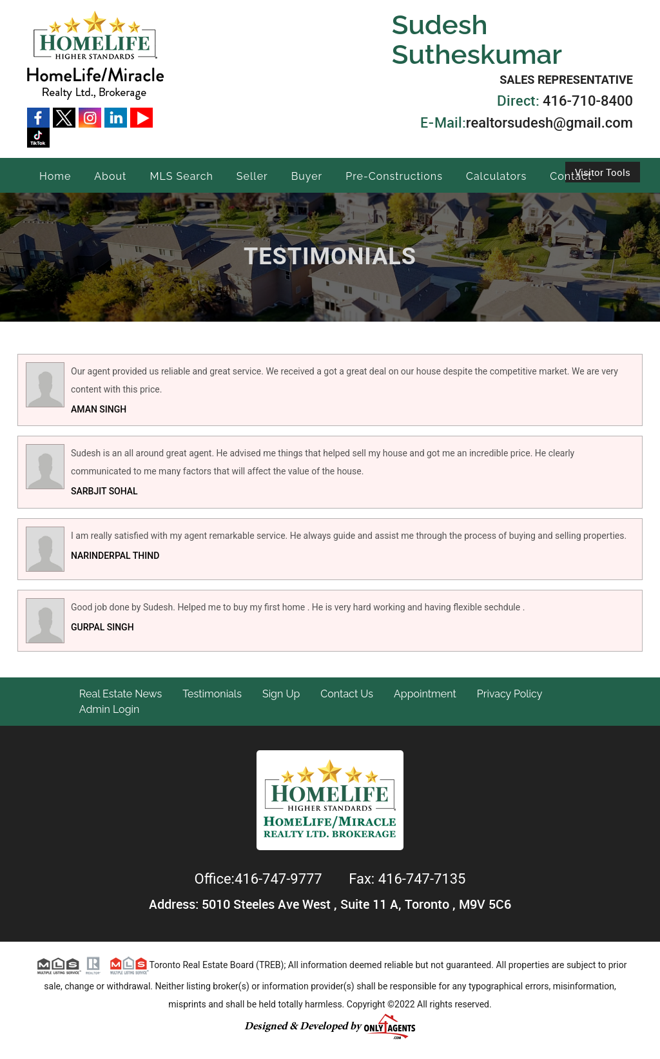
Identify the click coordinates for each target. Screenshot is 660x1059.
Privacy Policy (510, 694)
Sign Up (281, 694)
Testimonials (212, 694)
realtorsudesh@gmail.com (549, 123)
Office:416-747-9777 (260, 879)
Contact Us (346, 694)
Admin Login (109, 709)
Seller (252, 176)
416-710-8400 (588, 101)
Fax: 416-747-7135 (407, 879)
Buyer (307, 176)
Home (55, 176)
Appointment (425, 694)
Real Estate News (120, 694)
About (110, 176)
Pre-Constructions (394, 176)
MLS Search (181, 176)
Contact (571, 176)
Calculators (496, 176)
